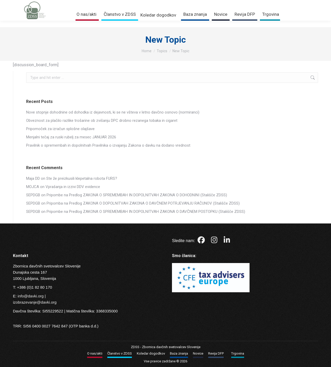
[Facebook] (202, 241)
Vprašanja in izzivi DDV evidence (73, 186)
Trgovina (284, 3)
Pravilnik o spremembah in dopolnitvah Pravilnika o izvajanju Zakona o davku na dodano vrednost (108, 145)
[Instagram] (215, 241)
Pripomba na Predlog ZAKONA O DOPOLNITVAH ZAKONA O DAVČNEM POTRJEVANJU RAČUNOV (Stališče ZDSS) (143, 203)
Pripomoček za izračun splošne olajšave (60, 128)
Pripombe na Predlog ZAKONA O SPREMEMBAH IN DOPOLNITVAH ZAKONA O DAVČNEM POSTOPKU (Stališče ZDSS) (146, 211)
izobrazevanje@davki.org (35, 302)
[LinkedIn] (227, 241)
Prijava (261, 3)
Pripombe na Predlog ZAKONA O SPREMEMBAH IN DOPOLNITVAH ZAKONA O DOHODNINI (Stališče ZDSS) (137, 195)
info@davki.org (30, 296)
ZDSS (135, 347)
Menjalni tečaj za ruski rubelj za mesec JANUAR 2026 (71, 137)
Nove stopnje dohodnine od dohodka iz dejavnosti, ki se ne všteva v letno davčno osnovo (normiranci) (112, 112)
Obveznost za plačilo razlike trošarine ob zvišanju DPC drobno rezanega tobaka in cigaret (101, 120)
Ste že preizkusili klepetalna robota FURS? (81, 178)
